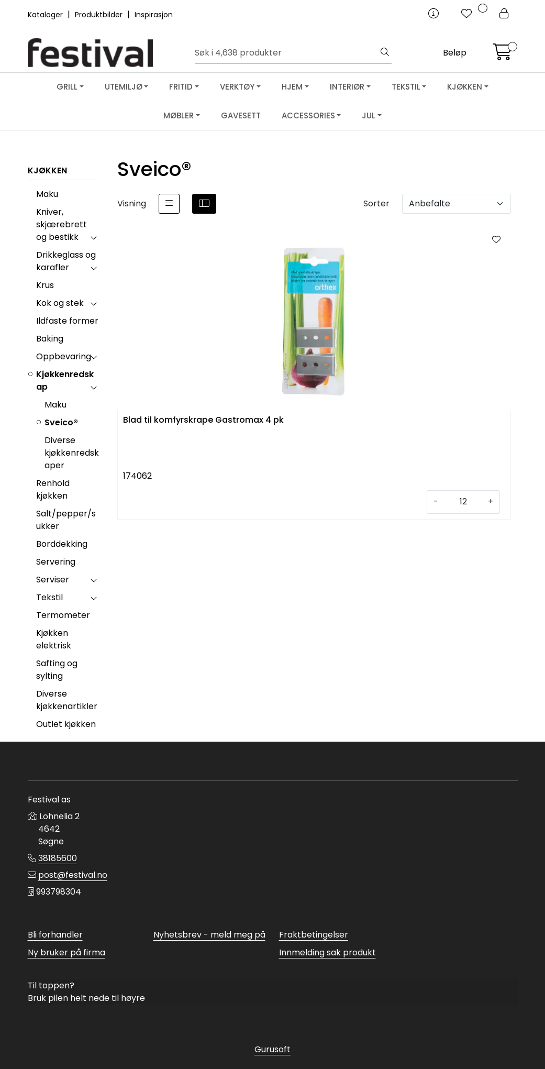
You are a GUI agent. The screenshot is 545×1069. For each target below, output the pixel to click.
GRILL (67, 86)
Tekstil (49, 597)
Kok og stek (60, 303)
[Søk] (287, 52)
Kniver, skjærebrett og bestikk (61, 224)
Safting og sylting (56, 669)
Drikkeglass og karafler (66, 261)
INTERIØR (347, 86)
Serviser (52, 580)
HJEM (292, 86)
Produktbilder (100, 14)
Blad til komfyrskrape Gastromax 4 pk (203, 420)
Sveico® (61, 422)
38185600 (57, 858)
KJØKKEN (464, 86)
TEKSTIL (406, 86)
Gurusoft (272, 1049)
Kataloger (46, 14)
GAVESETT (241, 115)
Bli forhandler (55, 935)
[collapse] (93, 237)
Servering (55, 562)
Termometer (63, 615)
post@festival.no (72, 875)
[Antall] (463, 502)
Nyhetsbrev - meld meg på (209, 935)
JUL (368, 115)
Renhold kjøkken (53, 489)
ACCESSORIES (308, 115)
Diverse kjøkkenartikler (66, 700)
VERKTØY (237, 86)
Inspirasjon (154, 14)
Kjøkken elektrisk (53, 639)
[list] (169, 204)
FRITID (181, 86)
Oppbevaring (63, 356)
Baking (49, 339)
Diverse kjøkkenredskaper (72, 452)
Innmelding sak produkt (327, 952)
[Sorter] (456, 204)
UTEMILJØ (123, 86)
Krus (45, 285)
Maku (47, 194)
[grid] (204, 204)
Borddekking (61, 544)
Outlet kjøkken (66, 724)
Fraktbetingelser (313, 935)
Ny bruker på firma (66, 952)
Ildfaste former (67, 321)
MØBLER (178, 115)
